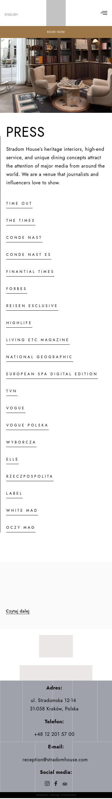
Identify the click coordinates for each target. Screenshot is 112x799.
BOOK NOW (56, 32)
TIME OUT (19, 203)
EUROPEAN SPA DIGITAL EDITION (52, 374)
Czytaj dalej (18, 611)
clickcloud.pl (68, 795)
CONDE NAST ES (28, 254)
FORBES (16, 288)
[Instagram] (47, 784)
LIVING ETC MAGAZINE (38, 340)
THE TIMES (20, 220)
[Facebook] (56, 784)
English (11, 14)
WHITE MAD (22, 510)
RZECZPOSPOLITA (29, 476)
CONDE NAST (24, 237)
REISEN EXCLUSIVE (32, 306)
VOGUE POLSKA (27, 425)
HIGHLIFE (19, 323)
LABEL (14, 493)
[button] (104, 13)
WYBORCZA (21, 442)
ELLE (12, 459)
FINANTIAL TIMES (30, 271)
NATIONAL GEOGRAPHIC (39, 357)
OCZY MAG (21, 527)
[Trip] (64, 784)
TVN (11, 391)
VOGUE (15, 408)
